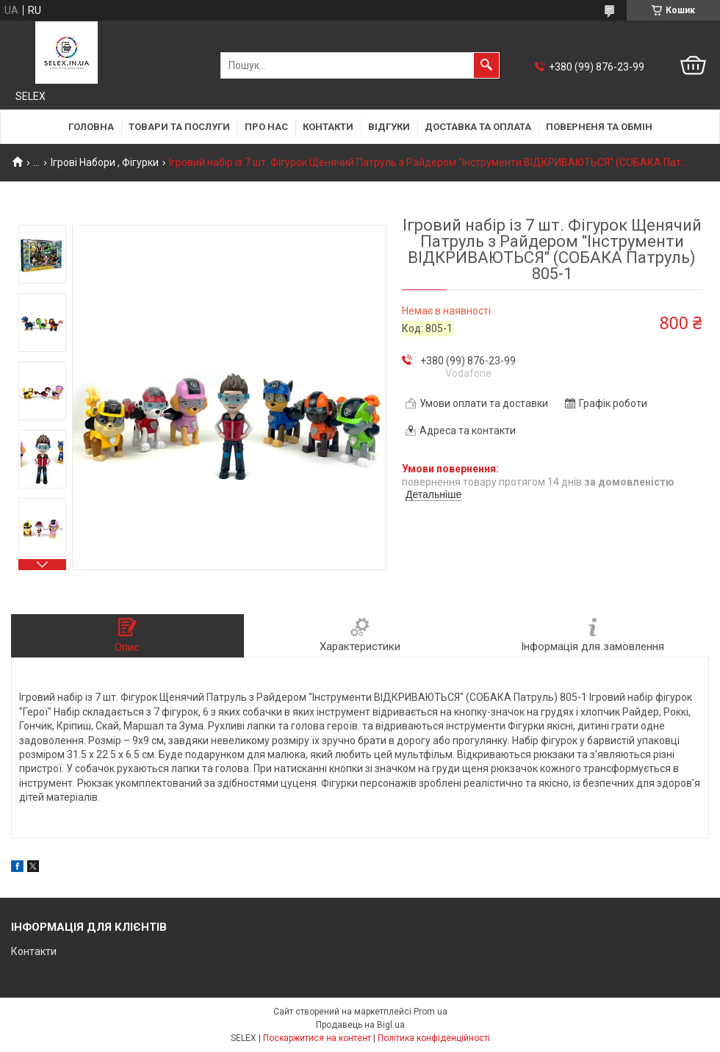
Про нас (266, 126)
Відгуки (389, 126)
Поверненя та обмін (599, 126)
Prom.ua (430, 1011)
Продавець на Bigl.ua (360, 1025)
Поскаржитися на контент (317, 1038)
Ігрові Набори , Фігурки (105, 162)
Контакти (328, 126)
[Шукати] (486, 65)
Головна (91, 126)
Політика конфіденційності (434, 1038)
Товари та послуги (179, 126)
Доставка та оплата (478, 126)
